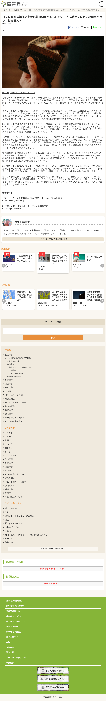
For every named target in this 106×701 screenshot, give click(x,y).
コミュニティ (12, 637)
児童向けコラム (13, 611)
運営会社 (10, 652)
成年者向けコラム (14, 616)
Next (102, 265)
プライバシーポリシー (16, 658)
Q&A (8, 642)
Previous (4, 265)
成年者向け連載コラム (16, 621)
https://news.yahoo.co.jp (13, 201)
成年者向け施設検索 (15, 606)
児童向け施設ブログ (15, 626)
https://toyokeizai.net (11, 208)
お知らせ (10, 647)
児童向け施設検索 (14, 601)
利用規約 (10, 663)
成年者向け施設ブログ (16, 632)
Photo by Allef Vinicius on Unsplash (18, 92)
